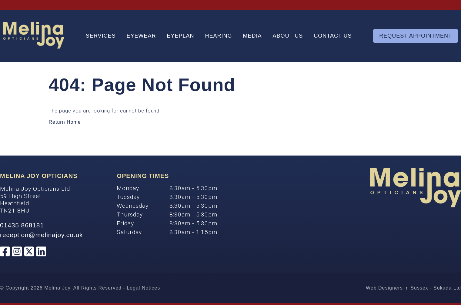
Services (101, 36)
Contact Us (333, 36)
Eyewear (141, 36)
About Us (288, 36)
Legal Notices (143, 287)
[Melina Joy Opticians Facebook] (5, 252)
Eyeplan (180, 36)
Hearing (218, 36)
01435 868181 (22, 225)
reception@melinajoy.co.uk (41, 234)
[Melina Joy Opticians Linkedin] (41, 252)
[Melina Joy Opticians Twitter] (29, 252)
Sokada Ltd (447, 287)
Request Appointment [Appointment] (415, 36)
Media (252, 36)
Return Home (65, 122)
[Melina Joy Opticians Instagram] (17, 252)
